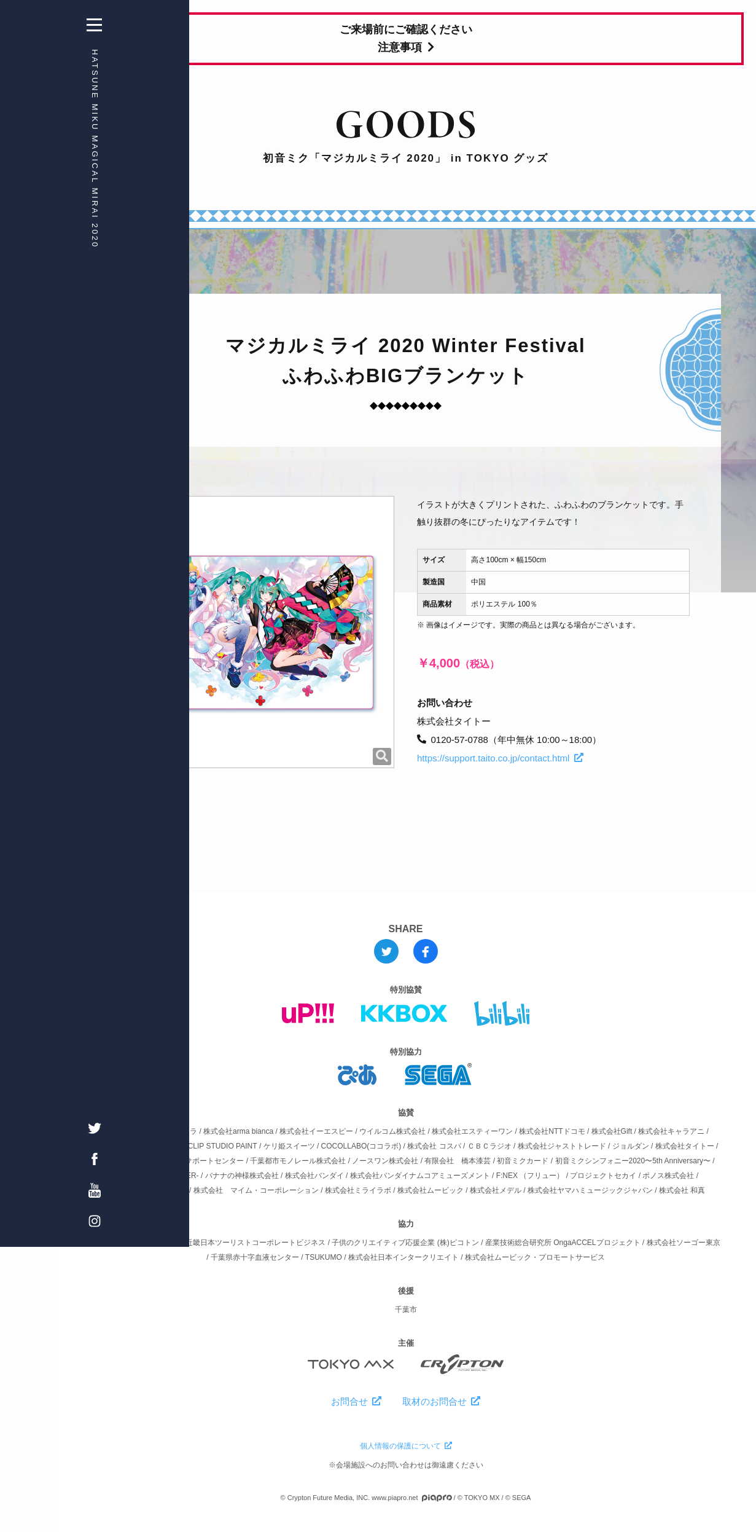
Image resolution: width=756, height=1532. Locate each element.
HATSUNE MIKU (28, 148)
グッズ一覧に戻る (145, 465)
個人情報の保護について (406, 1446)
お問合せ (356, 1401)
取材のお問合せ (441, 1401)
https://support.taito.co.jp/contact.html (500, 758)
